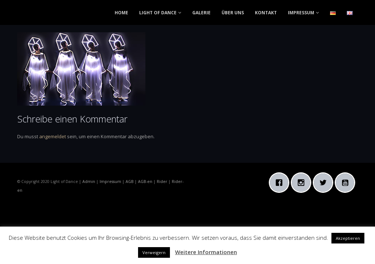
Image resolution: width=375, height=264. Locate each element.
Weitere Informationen (206, 252)
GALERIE (201, 13)
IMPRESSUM (301, 13)
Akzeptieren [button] (348, 238)
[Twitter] (325, 182)
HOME (121, 13)
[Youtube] (347, 182)
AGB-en (145, 181)
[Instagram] (303, 182)
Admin (88, 181)
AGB (130, 181)
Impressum (110, 181)
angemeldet (52, 136)
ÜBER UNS (233, 13)
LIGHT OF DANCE (158, 13)
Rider (162, 181)
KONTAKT (266, 13)
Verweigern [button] (154, 252)
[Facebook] (281, 182)
